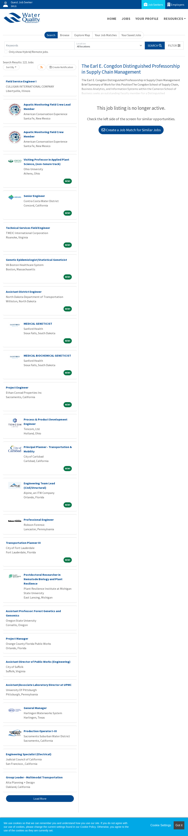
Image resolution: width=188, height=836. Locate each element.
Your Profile (147, 19)
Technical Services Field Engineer (28, 228)
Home (112, 19)
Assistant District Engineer (23, 291)
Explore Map (82, 35)
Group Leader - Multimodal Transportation (34, 777)
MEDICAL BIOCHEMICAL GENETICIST (47, 355)
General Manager (35, 708)
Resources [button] (173, 19)
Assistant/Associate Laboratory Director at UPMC (39, 685)
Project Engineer (17, 387)
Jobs (126, 19)
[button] (174, 45)
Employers (175, 4)
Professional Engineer (39, 519)
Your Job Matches (106, 35)
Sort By (10, 67)
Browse (64, 35)
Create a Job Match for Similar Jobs (131, 130)
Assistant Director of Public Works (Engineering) (38, 661)
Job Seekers (153, 4)
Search (51, 35)
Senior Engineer (34, 196)
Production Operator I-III (40, 731)
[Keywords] (39, 45)
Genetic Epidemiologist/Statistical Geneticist (36, 260)
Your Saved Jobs (131, 35)
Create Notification (61, 67)
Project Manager (17, 638)
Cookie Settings (160, 825)
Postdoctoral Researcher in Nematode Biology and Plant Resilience (43, 579)
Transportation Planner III (23, 543)
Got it (179, 825)
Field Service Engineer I (21, 81)
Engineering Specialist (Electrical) (28, 754)
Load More (39, 798)
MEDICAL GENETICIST (38, 323)
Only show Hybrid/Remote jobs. (28, 52)
